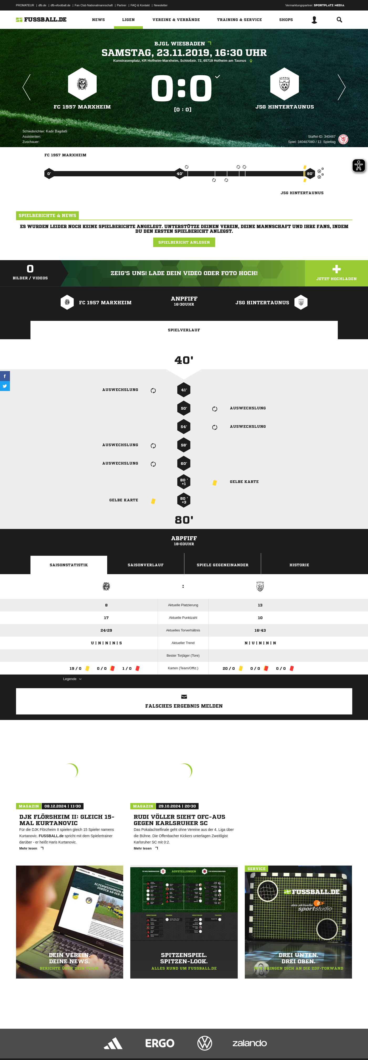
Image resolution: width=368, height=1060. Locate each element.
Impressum (23, 1047)
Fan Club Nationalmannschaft (94, 5)
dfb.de (42, 5)
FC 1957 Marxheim (82, 107)
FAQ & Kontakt (140, 5)
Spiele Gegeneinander (222, 565)
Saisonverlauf (146, 565)
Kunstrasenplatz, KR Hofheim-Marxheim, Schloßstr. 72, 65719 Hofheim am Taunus (184, 61)
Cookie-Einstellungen (170, 1047)
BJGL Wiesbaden (184, 44)
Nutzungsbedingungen (82, 1047)
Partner (121, 5)
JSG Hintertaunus (284, 107)
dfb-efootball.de (60, 5)
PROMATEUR (25, 5)
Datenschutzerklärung (49, 1047)
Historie (299, 565)
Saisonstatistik (69, 565)
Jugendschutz (110, 1047)
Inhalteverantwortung (137, 1047)
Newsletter (161, 5)
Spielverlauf (184, 330)
